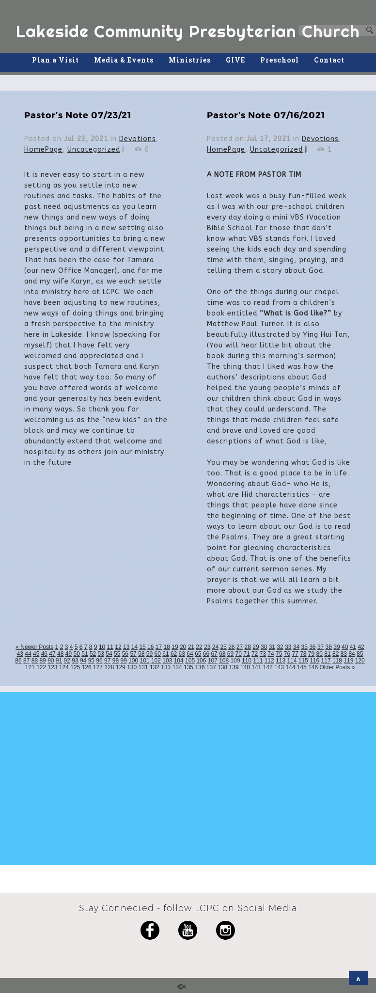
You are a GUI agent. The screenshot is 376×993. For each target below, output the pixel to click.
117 (326, 660)
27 (239, 647)
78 (303, 653)
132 (154, 667)
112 (269, 660)
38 (329, 647)
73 (263, 653)
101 (145, 660)
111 (258, 660)
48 (60, 653)
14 (134, 647)
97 (107, 660)
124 (64, 667)
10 (102, 647)
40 (345, 647)
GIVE (235, 59)
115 (303, 660)
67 (214, 653)
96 (99, 660)
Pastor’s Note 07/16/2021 (266, 115)
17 (159, 647)
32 (280, 647)
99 (123, 660)
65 (198, 653)
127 (98, 667)
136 (199, 667)
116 (314, 660)
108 (224, 660)
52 (93, 653)
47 (52, 653)
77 (295, 653)
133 (166, 667)
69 (230, 653)
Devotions (137, 139)
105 (190, 660)
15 (142, 647)
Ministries (190, 59)
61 (165, 653)
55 (117, 653)
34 (296, 647)
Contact (329, 59)
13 (126, 647)
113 (280, 660)
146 (313, 667)
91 (59, 660)
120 (360, 660)
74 (270, 653)
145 (302, 667)
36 (312, 647)
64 (190, 653)
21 (191, 647)
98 (115, 660)
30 (264, 647)
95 (91, 660)
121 (30, 667)
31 (272, 647)
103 (167, 660)
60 (158, 653)
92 (67, 660)
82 (335, 653)
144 (290, 667)
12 (118, 647)
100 (133, 660)
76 (287, 653)
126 (87, 667)
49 (68, 653)
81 (327, 653)
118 (337, 660)
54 (109, 653)
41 (353, 647)
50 (76, 653)
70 (238, 653)
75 (279, 653)
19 (175, 647)
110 (246, 660)
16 (150, 647)
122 (41, 667)
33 (288, 647)
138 (222, 667)
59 (149, 653)
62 (174, 653)
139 (234, 667)
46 (44, 653)
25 (223, 647)
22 (199, 647)
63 (182, 653)
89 (42, 660)
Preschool (279, 59)
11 (110, 647)
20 (183, 647)
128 (109, 667)
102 (156, 660)
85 (360, 653)
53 (101, 653)
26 (231, 647)
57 (133, 653)
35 (304, 647)
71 (246, 653)
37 (320, 647)
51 (84, 653)
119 (348, 660)
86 (18, 660)
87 (26, 660)
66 (206, 653)
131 (143, 667)
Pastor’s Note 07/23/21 (77, 115)
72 (254, 653)
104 (179, 660)
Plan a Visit (55, 59)
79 (311, 653)
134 (177, 667)
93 (75, 660)
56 (125, 653)
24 (215, 647)
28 (248, 647)
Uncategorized (93, 149)
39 (336, 647)
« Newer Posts (34, 647)
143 (279, 667)
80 (319, 653)
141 (256, 667)
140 (245, 667)
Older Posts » (337, 667)
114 (292, 660)
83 (344, 653)
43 (20, 653)
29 (255, 647)
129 (120, 667)
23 (207, 647)
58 (141, 653)
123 (53, 667)
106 (201, 660)
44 (28, 653)
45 (36, 653)
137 (211, 667)
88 (34, 660)
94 (83, 660)
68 (222, 653)
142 (268, 667)
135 (188, 667)
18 (167, 647)
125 (75, 667)
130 (132, 667)
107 (213, 660)
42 (361, 647)
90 (50, 660)
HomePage (43, 149)
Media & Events (124, 59)
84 (351, 653)
